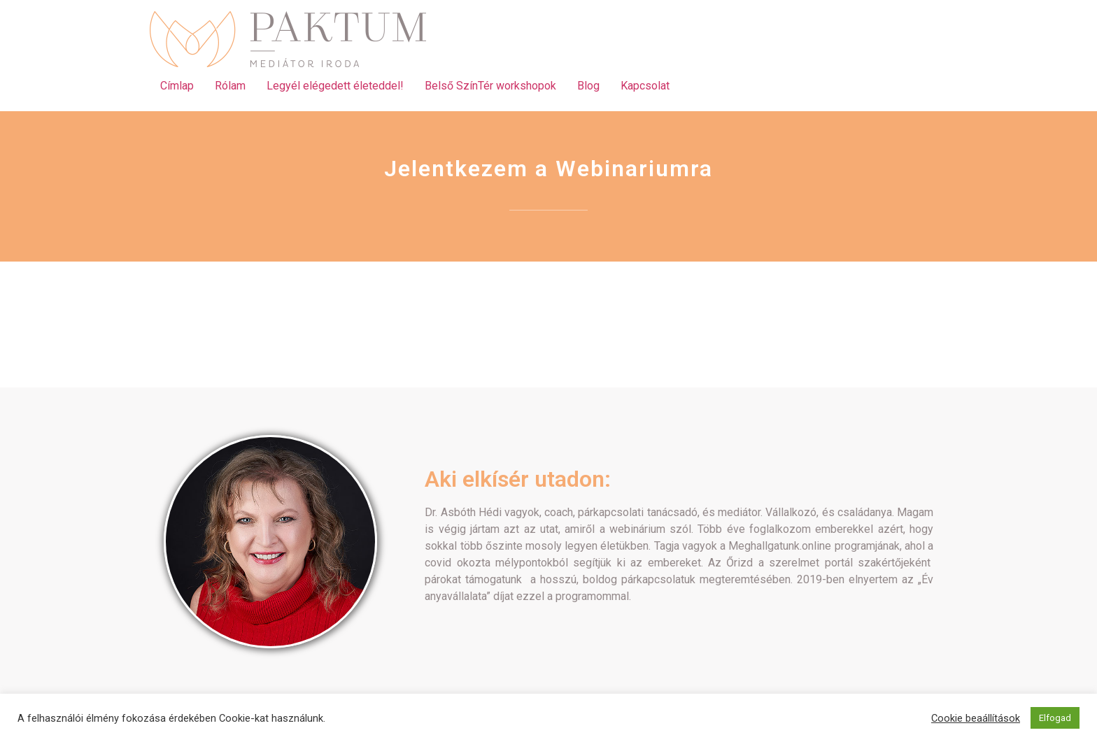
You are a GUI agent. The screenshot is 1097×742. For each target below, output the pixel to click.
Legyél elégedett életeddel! (335, 85)
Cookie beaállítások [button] (975, 718)
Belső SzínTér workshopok (490, 85)
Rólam (230, 85)
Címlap (177, 85)
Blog (588, 85)
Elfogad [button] (1055, 718)
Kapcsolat (645, 85)
